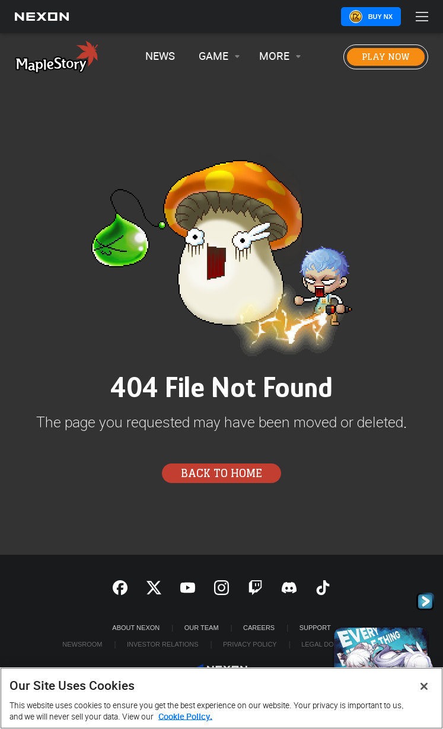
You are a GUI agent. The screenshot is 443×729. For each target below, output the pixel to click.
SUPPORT (315, 627)
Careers (259, 627)
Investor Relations (163, 644)
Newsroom (82, 644)
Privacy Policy (250, 644)
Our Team (201, 627)
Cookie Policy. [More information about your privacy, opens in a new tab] (185, 716)
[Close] (424, 686)
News (160, 56)
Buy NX (380, 16)
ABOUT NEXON (136, 627)
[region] (221, 698)
